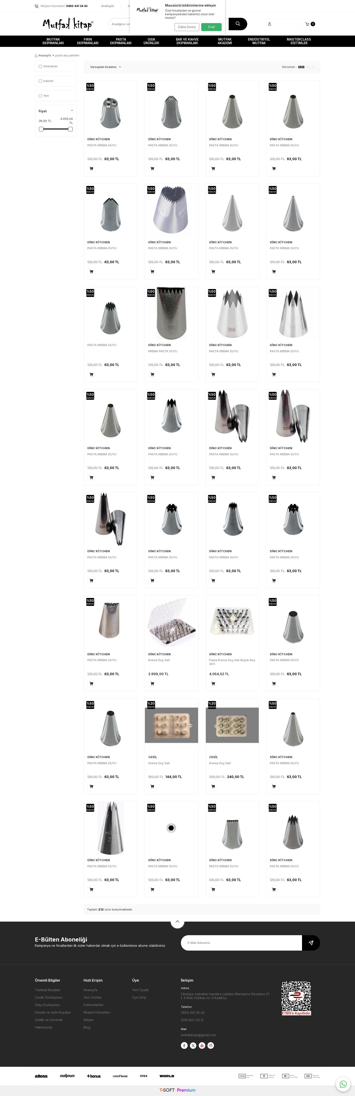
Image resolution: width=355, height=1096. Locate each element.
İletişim (89, 1020)
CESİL (152, 757)
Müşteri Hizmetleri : (61, 6)
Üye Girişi (139, 997)
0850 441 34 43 (192, 1012)
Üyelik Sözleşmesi (48, 997)
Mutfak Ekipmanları (53, 41)
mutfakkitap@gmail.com (198, 1035)
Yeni (44, 95)
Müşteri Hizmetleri (97, 1012)
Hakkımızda (43, 1027)
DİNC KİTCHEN (98, 139)
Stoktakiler (48, 66)
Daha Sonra (185, 27)
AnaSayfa (107, 6)
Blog (87, 1027)
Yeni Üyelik (140, 990)
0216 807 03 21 (192, 1020)
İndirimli (46, 81)
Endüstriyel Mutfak (259, 41)
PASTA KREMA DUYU (101, 145)
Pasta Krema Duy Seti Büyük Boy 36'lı (232, 662)
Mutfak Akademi (225, 41)
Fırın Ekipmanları (87, 41)
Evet (211, 27)
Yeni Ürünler (93, 997)
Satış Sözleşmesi (47, 1005)
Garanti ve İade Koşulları (53, 1012)
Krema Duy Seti (159, 660)
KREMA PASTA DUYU (162, 351)
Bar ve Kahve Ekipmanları (187, 41)
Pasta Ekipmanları (121, 41)
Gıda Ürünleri (151, 41)
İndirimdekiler (94, 1005)
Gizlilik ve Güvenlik (49, 1020)
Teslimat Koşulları (47, 990)
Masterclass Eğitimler (299, 41)
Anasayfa (43, 55)
